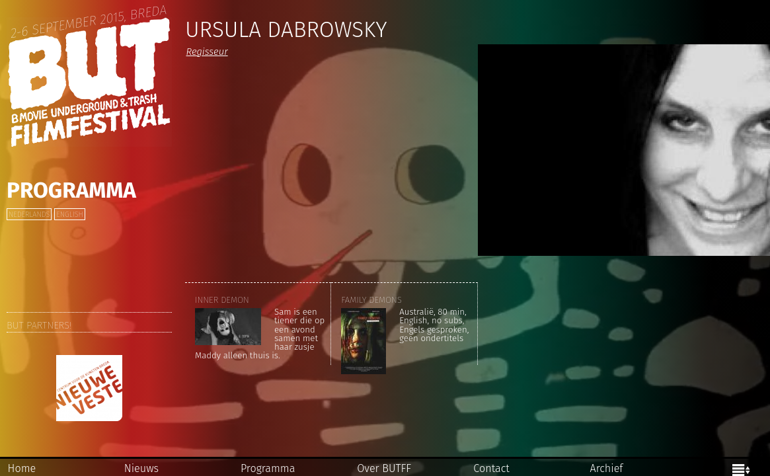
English (69, 214)
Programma (71, 190)
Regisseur (206, 52)
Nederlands (29, 214)
